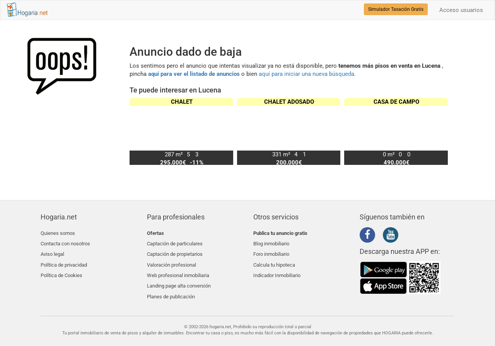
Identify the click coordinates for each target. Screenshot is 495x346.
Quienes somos (58, 233)
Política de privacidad (64, 260)
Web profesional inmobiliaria (178, 269)
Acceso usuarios (461, 10)
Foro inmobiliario (271, 251)
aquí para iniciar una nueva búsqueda (306, 73)
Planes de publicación (171, 288)
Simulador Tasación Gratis (395, 9)
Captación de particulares (175, 242)
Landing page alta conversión (179, 279)
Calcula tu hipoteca (274, 260)
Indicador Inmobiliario (276, 269)
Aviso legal (52, 251)
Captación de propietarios (175, 251)
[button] (439, 131)
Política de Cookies (61, 269)
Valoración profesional (171, 260)
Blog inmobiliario (271, 242)
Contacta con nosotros (65, 242)
